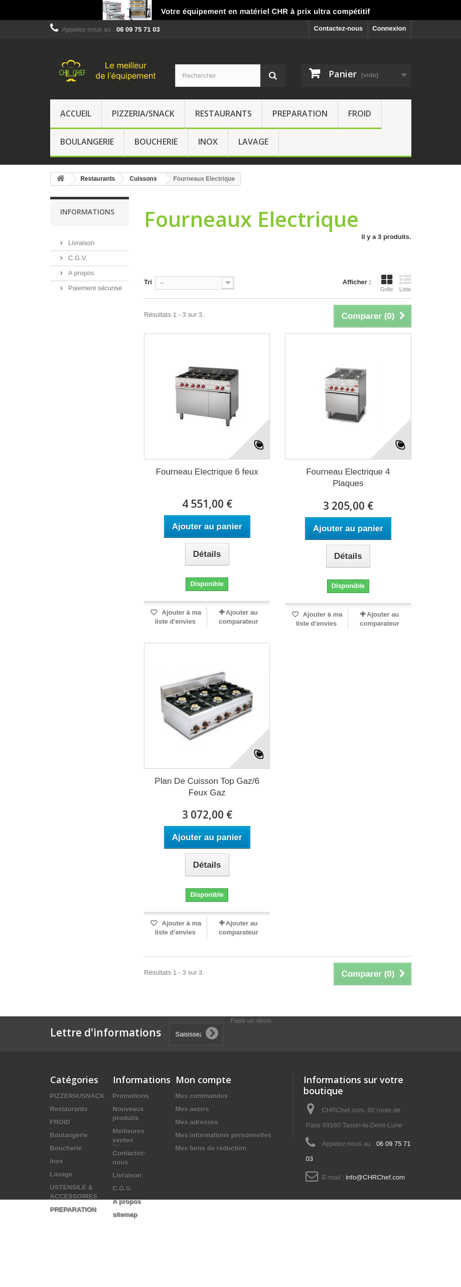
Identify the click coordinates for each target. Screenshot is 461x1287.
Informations (87, 211)
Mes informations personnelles (223, 1135)
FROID (359, 113)
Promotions (131, 1096)
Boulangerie (87, 141)
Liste (405, 283)
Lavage (253, 141)
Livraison (81, 239)
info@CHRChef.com (375, 1177)
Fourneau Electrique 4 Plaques (348, 477)
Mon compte (203, 1080)
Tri (148, 282)
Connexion (389, 28)
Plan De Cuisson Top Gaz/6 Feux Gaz (207, 786)
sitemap (125, 1214)
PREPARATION (300, 113)
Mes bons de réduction (211, 1148)
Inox (208, 141)
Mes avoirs (192, 1109)
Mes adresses (197, 1122)
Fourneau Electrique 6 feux (207, 472)
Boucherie (156, 141)
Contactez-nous (338, 28)
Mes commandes (202, 1096)
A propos (80, 269)
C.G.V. (77, 254)
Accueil (75, 113)
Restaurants (223, 113)
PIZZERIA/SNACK (143, 113)
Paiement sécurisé (94, 284)
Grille (386, 283)
